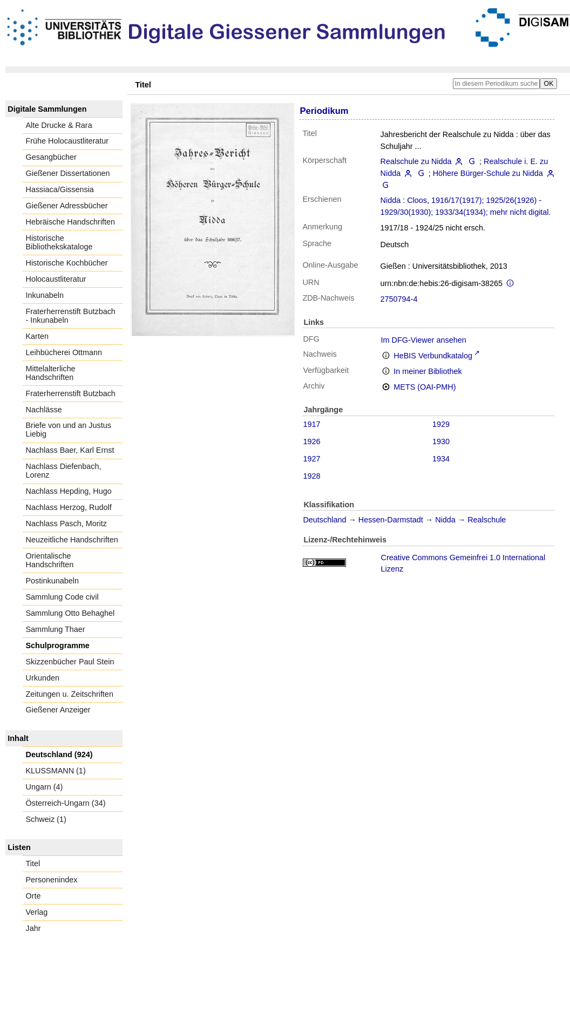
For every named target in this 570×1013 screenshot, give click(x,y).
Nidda (391, 200)
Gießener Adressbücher (67, 205)
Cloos (417, 200)
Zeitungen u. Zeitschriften (69, 694)
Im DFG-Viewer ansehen (423, 340)
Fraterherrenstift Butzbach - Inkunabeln (71, 315)
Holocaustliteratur (56, 279)
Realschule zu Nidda (416, 161)
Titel (33, 863)
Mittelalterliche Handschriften (51, 373)
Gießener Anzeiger (58, 709)
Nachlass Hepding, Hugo (69, 491)
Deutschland (324, 519)
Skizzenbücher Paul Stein (70, 661)
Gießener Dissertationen (68, 173)
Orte (33, 896)
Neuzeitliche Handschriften (72, 539)
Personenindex (52, 879)
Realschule (486, 519)
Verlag (37, 912)
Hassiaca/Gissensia (60, 189)
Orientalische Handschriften (50, 560)
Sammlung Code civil (62, 597)
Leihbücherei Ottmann (64, 352)
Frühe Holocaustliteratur (67, 141)
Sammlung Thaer (55, 629)
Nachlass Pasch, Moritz (66, 523)
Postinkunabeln (52, 580)
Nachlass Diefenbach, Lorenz (63, 470)
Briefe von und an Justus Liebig (68, 429)
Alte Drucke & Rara (59, 125)
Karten (37, 336)
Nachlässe (44, 409)
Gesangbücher (51, 157)
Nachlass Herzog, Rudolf (69, 507)
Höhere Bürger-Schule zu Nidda (488, 173)
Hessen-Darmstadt (390, 519)
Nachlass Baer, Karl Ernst (70, 450)
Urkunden (42, 678)
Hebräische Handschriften (71, 221)
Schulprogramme (58, 645)
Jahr (33, 928)
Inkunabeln (45, 295)
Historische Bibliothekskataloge (59, 242)
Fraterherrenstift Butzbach (71, 393)
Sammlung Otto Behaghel (70, 613)
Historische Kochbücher (67, 263)
